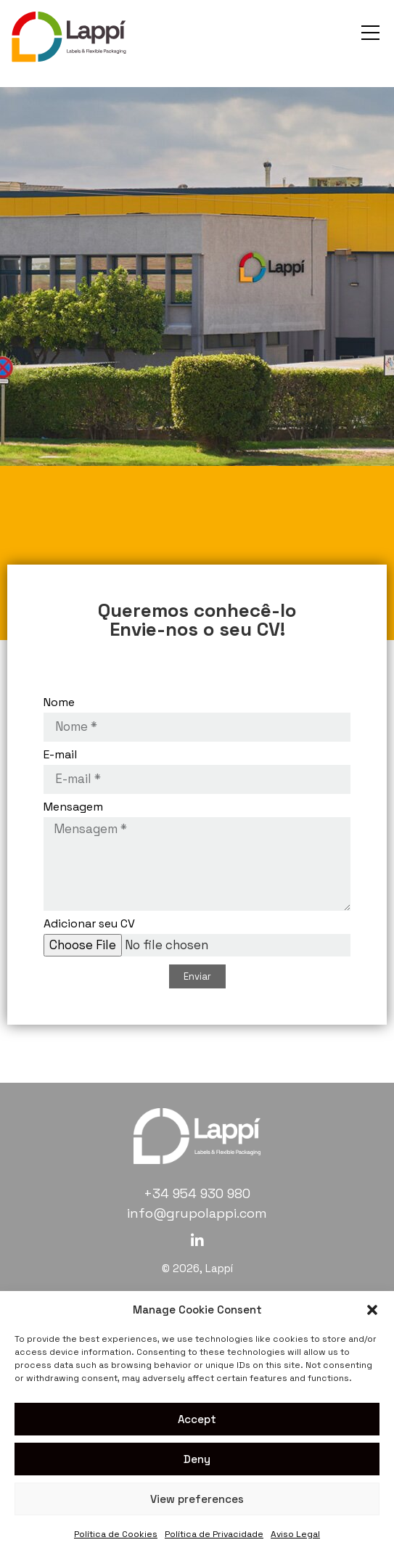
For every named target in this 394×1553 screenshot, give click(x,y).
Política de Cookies (115, 1534)
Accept (197, 1419)
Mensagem (73, 807)
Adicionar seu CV (89, 924)
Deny (197, 1459)
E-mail (60, 755)
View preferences (197, 1499)
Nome (59, 703)
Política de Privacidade (214, 1534)
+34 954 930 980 (197, 1193)
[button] (372, 1310)
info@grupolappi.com (197, 1213)
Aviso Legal (295, 1534)
